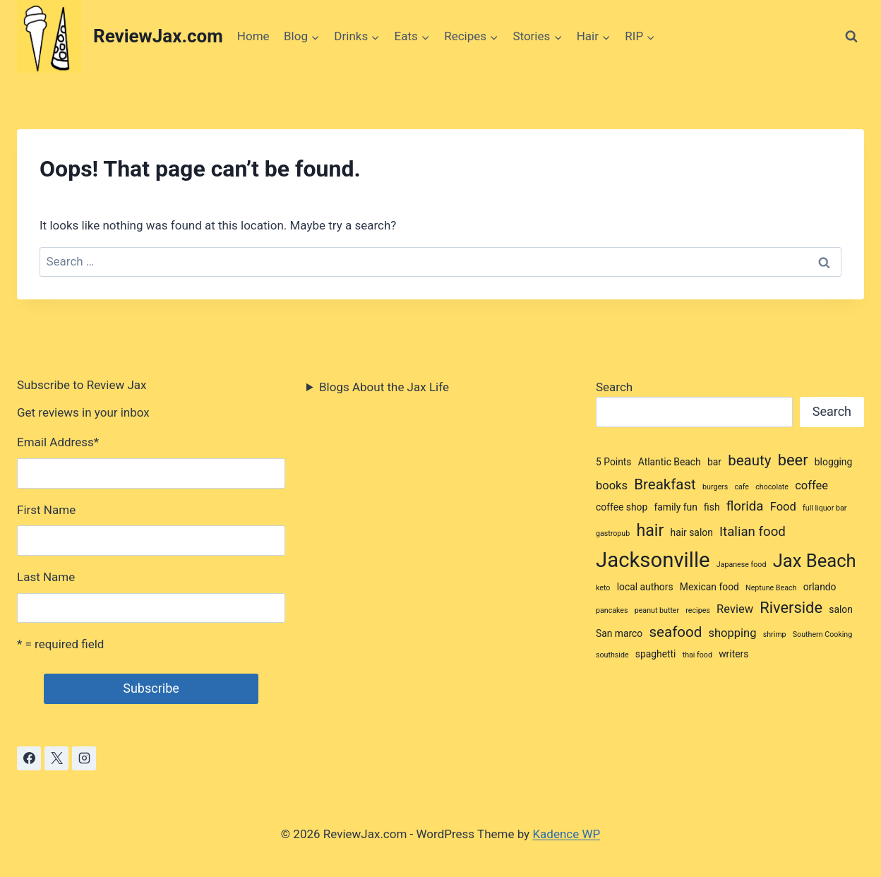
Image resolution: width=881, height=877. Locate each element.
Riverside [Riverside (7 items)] (791, 607)
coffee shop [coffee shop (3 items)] (621, 507)
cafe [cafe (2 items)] (741, 486)
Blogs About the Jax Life (384, 387)
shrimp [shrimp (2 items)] (774, 634)
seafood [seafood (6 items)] (675, 632)
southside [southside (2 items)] (612, 655)
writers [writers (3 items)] (733, 654)
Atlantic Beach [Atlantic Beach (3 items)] (669, 461)
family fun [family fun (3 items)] (675, 507)
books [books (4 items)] (612, 485)
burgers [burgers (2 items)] (715, 486)
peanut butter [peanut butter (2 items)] (657, 610)
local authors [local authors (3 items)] (645, 586)
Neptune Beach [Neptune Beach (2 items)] (770, 587)
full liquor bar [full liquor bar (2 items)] (824, 508)
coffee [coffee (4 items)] (811, 485)
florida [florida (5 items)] (745, 506)
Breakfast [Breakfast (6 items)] (665, 484)
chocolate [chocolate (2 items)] (772, 486)
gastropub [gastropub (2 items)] (613, 533)
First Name (46, 510)
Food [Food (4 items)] (783, 506)
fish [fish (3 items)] (711, 507)
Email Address (58, 442)
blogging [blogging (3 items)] (833, 461)
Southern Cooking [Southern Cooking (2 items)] (822, 634)
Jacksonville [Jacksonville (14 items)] (653, 560)
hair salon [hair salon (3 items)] (692, 532)
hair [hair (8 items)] (650, 530)
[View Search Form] (851, 36)
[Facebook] (29, 758)
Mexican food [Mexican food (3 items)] (709, 586)
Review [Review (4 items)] (735, 609)
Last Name (46, 577)
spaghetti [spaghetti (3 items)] (655, 654)
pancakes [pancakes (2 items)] (612, 610)
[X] (56, 758)
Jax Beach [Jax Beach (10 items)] (814, 560)
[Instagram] (84, 758)
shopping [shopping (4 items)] (732, 633)
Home (253, 36)
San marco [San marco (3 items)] (619, 633)
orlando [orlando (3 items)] (820, 586)
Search (614, 387)
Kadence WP (566, 834)
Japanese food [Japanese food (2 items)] (742, 564)
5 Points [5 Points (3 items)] (614, 461)
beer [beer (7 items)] (793, 460)
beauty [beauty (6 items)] (749, 460)
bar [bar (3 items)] (714, 461)
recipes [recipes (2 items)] (697, 610)
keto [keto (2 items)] (603, 587)
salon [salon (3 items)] (841, 609)
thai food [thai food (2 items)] (697, 655)
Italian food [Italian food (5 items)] (752, 531)
